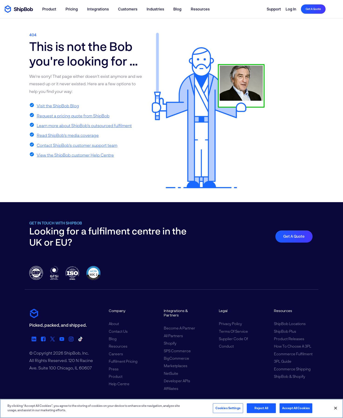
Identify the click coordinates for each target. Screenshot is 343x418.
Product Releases (289, 338)
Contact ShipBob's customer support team (77, 145)
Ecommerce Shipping (292, 369)
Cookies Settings (228, 408)
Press (114, 369)
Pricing (72, 9)
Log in (291, 9)
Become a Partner (179, 328)
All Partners (173, 335)
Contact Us (118, 331)
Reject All (261, 408)
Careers (116, 354)
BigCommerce (176, 358)
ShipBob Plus (285, 331)
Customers (127, 9)
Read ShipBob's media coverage (68, 135)
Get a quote (313, 8)
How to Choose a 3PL (292, 346)
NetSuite (171, 373)
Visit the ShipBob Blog (58, 105)
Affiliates (171, 388)
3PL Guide (282, 361)
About (114, 323)
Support (274, 9)
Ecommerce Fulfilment (293, 354)
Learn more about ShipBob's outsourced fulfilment (84, 125)
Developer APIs (177, 381)
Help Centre (119, 384)
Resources (200, 9)
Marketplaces (175, 365)
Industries (155, 9)
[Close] (335, 408)
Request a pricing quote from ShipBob (73, 115)
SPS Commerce (177, 351)
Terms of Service (233, 331)
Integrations (98, 9)
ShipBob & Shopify (289, 376)
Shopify (170, 343)
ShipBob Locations (290, 323)
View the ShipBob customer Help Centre (75, 155)
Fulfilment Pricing (123, 361)
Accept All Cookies (296, 408)
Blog (177, 9)
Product (49, 9)
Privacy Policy (230, 323)
